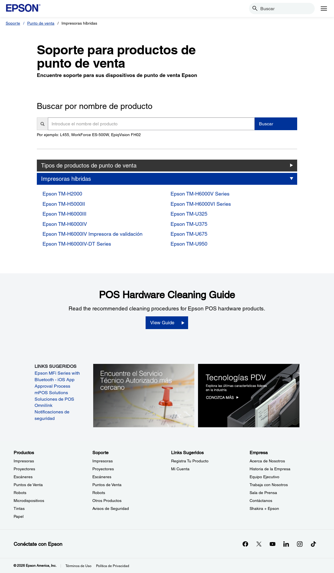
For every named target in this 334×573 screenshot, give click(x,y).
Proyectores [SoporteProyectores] (103, 469)
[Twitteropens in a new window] (259, 544)
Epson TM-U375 (189, 224)
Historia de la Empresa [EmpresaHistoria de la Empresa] (270, 469)
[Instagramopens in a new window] (300, 544)
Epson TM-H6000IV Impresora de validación (92, 234)
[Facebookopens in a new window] (245, 544)
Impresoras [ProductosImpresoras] (24, 461)
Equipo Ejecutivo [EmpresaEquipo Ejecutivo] (264, 477)
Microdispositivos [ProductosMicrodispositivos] (29, 500)
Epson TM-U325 (189, 214)
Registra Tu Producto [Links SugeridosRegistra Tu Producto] (190, 461)
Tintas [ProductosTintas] (19, 508)
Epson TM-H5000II (63, 204)
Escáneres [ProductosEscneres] (23, 477)
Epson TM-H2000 (62, 194)
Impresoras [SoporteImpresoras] (102, 461)
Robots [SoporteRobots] (98, 492)
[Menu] (323, 8)
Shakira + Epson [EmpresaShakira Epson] (264, 508)
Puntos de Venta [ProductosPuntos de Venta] (28, 484)
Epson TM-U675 (189, 234)
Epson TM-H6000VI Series (201, 204)
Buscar (266, 123)
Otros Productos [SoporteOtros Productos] (107, 500)
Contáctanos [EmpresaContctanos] (261, 500)
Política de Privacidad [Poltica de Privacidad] (112, 566)
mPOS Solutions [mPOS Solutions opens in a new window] (51, 392)
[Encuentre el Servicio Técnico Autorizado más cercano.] (144, 395)
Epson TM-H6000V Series (200, 194)
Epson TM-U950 (189, 244)
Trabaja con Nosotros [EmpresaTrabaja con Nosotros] (269, 484)
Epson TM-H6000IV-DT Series (76, 244)
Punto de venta (40, 23)
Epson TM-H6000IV (64, 224)
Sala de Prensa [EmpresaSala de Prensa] (263, 492)
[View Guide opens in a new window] (167, 322)
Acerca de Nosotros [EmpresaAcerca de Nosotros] (267, 461)
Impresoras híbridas (66, 178)
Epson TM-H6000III (64, 214)
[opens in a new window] (313, 544)
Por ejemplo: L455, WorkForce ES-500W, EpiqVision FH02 (89, 134)
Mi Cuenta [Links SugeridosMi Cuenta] (180, 469)
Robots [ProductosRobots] (20, 492)
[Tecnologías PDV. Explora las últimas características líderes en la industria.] (248, 395)
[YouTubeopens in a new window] (272, 544)
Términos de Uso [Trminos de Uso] (78, 566)
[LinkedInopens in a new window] (286, 544)
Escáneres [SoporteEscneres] (101, 477)
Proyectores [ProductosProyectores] (24, 469)
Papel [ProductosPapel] (19, 516)
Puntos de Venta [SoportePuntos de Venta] (107, 484)
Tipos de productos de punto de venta (89, 165)
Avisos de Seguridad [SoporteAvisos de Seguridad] (110, 508)
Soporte (13, 23)
